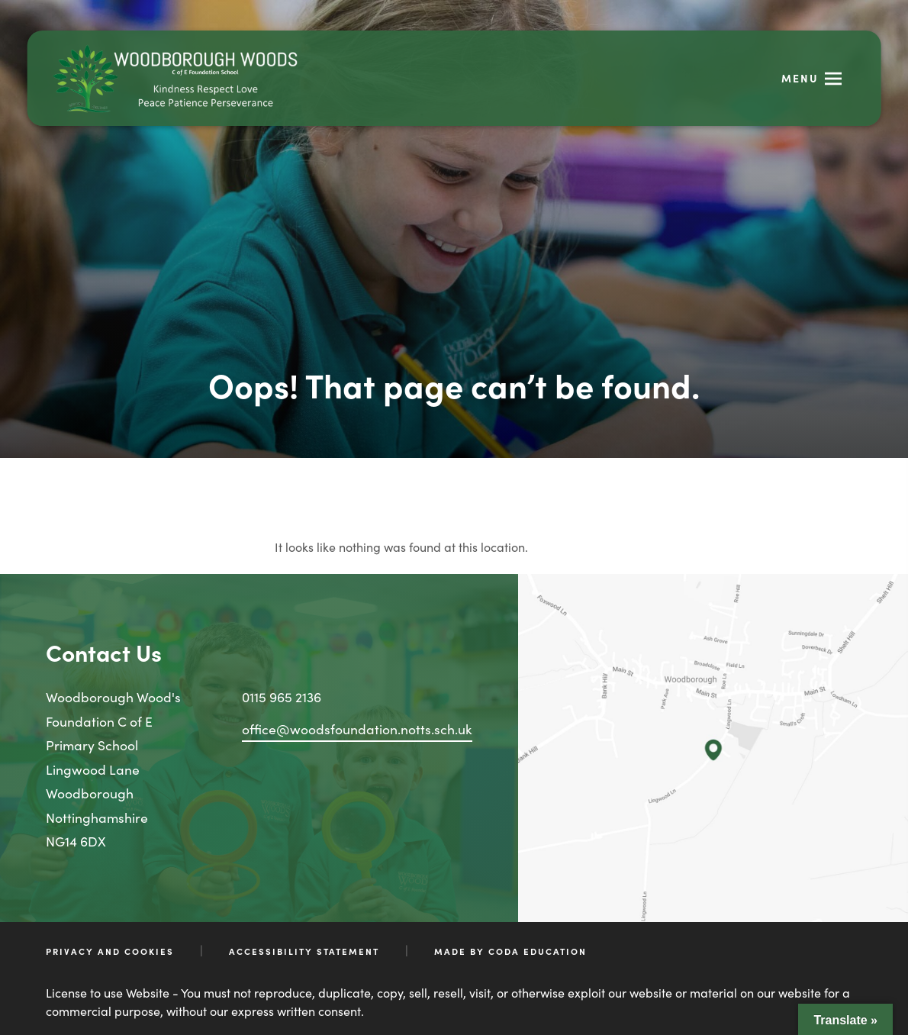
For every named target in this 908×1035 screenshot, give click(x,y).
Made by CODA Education (510, 951)
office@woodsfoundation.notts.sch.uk (357, 728)
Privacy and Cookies (110, 951)
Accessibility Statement (304, 951)
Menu (800, 77)
